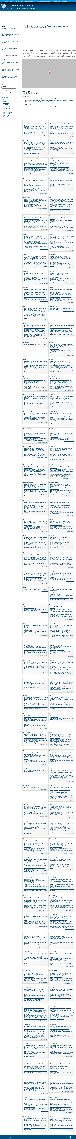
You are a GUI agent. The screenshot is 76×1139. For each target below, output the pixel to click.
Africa (50, 121)
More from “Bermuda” (70, 189)
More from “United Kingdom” (69, 1112)
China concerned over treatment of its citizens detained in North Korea (34, 684)
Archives (3, 92)
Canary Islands (52, 215)
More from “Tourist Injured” (43, 910)
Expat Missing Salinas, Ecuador (31, 416)
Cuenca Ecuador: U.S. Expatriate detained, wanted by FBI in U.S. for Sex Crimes (60, 366)
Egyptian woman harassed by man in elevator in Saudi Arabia (61, 887)
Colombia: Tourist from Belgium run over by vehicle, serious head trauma (34, 276)
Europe (25, 359)
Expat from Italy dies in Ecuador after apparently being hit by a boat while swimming (61, 382)
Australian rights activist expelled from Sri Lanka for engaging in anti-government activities (35, 808)
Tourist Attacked (53, 839)
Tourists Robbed (53, 1043)
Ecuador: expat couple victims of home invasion (35, 455)
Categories (3, 86)
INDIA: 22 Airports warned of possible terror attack (35, 544)
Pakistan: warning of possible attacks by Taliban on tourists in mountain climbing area (36, 698)
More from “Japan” (45, 583)
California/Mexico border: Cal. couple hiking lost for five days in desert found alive (62, 663)
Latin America (52, 587)
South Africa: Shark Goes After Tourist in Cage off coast (61, 771)
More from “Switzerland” (70, 817)
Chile (50, 234)
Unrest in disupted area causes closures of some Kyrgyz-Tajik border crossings (35, 203)
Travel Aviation (27, 1061)
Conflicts (51, 271)
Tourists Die (52, 987)
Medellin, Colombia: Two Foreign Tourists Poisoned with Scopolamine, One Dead (33, 274)
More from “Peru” (71, 709)
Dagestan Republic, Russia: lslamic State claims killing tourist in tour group (35, 753)
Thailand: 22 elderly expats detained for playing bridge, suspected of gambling (61, 368)
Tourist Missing (53, 914)
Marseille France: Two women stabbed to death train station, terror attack (35, 504)
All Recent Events (30, 1)
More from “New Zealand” (43, 672)
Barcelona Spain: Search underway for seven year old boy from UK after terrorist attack (61, 795)
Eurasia (51, 342)
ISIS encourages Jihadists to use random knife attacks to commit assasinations (61, 1110)
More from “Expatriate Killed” (69, 407)
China (24, 254)
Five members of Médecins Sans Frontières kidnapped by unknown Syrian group (60, 281)
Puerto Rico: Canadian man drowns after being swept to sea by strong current (61, 740)
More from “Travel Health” (69, 1075)
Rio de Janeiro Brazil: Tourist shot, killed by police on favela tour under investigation (61, 200)
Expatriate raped (53, 411)
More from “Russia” (44, 764)
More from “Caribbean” (44, 249)
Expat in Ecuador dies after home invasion (60, 383)
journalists (51, 571)
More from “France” (44, 514)
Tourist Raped (26, 933)
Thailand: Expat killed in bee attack (32, 383)
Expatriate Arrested (53, 359)
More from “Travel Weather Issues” (68, 1091)
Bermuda (51, 178)
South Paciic (26, 785)
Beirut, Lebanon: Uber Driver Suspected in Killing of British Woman (61, 397)
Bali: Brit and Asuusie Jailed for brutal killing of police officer (60, 538)
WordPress (71, 1137)
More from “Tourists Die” (70, 999)
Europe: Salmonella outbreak (31, 879)
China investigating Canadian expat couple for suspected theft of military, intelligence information (35, 263)
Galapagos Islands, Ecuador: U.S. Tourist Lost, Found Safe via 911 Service (35, 326)
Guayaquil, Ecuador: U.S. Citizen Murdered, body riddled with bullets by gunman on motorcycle (35, 331)
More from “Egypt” (71, 335)
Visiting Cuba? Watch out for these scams (33, 314)
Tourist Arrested (43, 27)
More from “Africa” (71, 136)
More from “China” (45, 266)
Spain (50, 785)
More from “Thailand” (70, 833)
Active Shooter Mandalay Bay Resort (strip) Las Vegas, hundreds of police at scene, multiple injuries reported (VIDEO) (35, 1123)
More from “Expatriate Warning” (42, 457)
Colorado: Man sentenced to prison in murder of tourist (10, 38)
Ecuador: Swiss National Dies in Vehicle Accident (61, 385)
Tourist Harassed (53, 877)
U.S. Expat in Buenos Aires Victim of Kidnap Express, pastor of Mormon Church (34, 152)
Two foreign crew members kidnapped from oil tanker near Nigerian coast (34, 489)
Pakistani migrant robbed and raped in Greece (34, 529)
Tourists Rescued (27, 1043)
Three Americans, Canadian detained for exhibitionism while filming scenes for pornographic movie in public (36, 244)
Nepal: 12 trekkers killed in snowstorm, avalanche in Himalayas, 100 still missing (61, 649)
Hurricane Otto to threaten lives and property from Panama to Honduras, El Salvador (35, 1086)
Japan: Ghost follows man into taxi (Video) (34, 575)
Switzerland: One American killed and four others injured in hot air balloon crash (61, 813)
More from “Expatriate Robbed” (42, 442)
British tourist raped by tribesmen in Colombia (60, 1036)
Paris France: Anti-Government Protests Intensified (36, 361)
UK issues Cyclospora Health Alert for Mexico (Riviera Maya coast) (34, 881)
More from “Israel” (45, 566)
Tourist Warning (53, 970)
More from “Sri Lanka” (44, 816)
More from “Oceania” (70, 691)
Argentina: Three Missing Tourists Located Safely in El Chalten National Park (35, 145)
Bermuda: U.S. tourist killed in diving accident (60, 183)
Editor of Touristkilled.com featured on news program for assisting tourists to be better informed (35, 1082)
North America (52, 660)
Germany (51, 500)
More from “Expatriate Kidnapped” (42, 407)
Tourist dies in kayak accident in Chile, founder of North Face (61, 243)
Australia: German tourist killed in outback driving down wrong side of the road (61, 171)
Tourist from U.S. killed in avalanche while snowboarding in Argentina (33, 150)
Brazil (50, 197)
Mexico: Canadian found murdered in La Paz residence (60, 403)
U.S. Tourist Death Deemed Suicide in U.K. (34, 974)
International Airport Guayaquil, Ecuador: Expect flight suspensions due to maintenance (35, 333)
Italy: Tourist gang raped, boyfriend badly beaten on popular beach (35, 906)
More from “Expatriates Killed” (69, 495)
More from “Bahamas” (44, 193)
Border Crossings (27, 197)
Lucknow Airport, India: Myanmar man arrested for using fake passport (41, 106)
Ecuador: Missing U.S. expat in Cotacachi (33, 420)
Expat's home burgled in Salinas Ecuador (33, 448)
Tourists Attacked (27, 987)
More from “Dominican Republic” (68, 311)
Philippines (26, 713)
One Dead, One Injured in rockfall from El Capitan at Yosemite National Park (35, 1126)
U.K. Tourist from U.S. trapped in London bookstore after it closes (59, 961)
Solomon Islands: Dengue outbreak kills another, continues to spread (35, 771)
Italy (50, 552)
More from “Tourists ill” (44, 1020)
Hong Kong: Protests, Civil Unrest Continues (34, 261)
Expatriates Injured (53, 464)
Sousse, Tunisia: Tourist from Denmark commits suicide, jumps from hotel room (35, 973)
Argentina (25, 140)
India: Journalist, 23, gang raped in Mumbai (60, 418)
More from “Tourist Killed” (43, 926)
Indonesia (51, 535)
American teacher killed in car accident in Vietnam (61, 1128)
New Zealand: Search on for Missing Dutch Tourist (35, 665)
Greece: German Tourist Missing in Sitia (33, 526)
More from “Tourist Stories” (69, 966)
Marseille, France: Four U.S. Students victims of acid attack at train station (35, 507)
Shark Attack (52, 751)
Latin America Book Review (9, 110)
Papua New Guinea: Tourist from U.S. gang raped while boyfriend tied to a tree (35, 161)
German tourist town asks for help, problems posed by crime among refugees (60, 508)
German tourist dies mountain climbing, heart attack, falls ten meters (34, 868)
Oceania (51, 679)
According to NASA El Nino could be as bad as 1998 (61, 1089)
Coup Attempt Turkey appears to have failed (34, 1072)
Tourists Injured (53, 1006)
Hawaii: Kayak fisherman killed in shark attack (60, 522)
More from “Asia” (71, 153)
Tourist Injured (26, 895)
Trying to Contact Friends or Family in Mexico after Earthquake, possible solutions (35, 632)
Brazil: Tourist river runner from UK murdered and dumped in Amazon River (61, 202)
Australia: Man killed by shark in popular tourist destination (61, 758)
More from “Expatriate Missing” (43, 422)
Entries (6, 103)
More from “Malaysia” (44, 612)
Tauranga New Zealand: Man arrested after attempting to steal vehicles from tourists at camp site (35, 667)
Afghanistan (26, 121)
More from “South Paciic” (43, 789)
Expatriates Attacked (28, 464)
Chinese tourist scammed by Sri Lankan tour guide (35, 809)
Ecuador (25, 323)
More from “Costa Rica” (44, 301)
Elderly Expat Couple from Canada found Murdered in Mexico (59, 488)
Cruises (51, 287)
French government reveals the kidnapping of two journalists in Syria (35, 494)
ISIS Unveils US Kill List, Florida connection (60, 274)
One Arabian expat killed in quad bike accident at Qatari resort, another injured (61, 470)
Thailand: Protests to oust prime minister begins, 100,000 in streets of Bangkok (35, 738)
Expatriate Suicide (53, 429)
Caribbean (25, 234)
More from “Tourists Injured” (69, 1020)
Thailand (51, 821)
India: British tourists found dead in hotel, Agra (60, 998)
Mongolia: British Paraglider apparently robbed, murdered (61, 151)
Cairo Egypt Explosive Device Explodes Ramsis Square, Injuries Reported (61, 332)
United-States (26, 1116)
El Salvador (26, 342)
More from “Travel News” (44, 1093)
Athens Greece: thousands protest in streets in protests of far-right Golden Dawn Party (35, 528)
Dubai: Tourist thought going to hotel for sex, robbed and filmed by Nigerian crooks (60, 631)
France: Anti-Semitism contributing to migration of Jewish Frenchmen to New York (61, 458)
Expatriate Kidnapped (28, 394)
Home (6, 1)
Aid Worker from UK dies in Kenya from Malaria (35, 589)
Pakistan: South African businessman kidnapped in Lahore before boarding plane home (35, 707)
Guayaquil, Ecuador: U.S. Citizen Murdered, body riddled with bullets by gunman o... (10, 80)
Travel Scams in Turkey (29, 1107)
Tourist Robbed (53, 933)
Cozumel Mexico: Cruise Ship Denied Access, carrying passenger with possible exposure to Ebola (60, 294)
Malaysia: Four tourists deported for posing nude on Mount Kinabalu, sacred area (35, 167)
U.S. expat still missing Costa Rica (32, 419)
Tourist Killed (26, 914)
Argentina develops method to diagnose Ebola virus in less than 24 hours (34, 148)
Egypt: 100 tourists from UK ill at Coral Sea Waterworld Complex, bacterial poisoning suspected (34, 884)
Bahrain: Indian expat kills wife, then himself (60, 439)
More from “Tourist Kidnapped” (69, 910)
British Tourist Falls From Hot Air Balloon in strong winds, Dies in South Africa (61, 127)
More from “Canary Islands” (69, 230)
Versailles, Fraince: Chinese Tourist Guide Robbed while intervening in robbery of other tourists (61, 1053)
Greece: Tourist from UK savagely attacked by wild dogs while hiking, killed (35, 366)
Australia (51, 159)
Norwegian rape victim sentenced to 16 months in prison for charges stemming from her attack (61, 420)
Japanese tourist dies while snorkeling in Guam (61, 681)
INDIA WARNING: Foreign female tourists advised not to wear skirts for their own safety (35, 546)
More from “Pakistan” (44, 709)
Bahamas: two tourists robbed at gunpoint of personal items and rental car (34, 186)
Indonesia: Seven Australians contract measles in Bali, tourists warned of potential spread (35, 1011)
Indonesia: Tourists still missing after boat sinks (61, 544)
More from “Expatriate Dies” (69, 390)
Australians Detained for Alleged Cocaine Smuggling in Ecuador (33, 851)
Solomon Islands (27, 768)
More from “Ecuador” (44, 338)
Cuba (24, 306)
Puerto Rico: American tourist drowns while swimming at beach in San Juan (60, 742)
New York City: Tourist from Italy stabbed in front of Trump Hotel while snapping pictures (61, 851)
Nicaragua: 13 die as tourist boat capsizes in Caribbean (60, 991)
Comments (6, 104)
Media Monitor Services (44, 1)
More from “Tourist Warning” (69, 983)
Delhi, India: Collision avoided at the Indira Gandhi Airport (38, 101)
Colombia (25, 271)
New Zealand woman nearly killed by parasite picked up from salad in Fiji (60, 689)
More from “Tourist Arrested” (43, 853)
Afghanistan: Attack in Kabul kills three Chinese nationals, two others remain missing (35, 129)
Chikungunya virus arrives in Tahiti (32, 787)
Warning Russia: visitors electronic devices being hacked (35, 758)
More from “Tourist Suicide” (43, 982)
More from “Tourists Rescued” (43, 1057)
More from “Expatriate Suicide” (69, 441)
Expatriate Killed (53, 394)
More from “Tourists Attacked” (43, 1002)
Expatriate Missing (27, 411)
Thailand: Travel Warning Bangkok (32, 743)
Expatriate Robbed (27, 429)
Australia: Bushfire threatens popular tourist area (61, 1087)
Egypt (50, 323)
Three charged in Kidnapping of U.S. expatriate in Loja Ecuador (35, 397)
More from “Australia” (70, 173)
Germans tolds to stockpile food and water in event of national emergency (61, 513)
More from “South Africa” (70, 781)
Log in (4, 101)
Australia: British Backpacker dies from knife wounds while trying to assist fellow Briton (60, 166)
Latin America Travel (7, 113)
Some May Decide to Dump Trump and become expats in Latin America (35, 1089)
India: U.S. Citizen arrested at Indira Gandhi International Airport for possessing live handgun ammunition (49, 100)
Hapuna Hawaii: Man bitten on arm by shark (60, 521)
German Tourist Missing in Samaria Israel (33, 562)
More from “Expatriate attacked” (42, 390)
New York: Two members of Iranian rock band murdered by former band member (60, 431)
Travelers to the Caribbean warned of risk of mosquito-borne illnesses (34, 1008)
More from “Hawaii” (70, 531)
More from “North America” (69, 675)
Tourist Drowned (53, 857)
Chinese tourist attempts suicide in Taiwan (34, 980)
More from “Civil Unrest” (70, 267)
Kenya (24, 587)
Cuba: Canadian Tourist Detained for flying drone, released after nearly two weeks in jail (35, 312)
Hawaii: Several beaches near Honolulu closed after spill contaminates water (61, 529)
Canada (25, 215)
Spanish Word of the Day (8, 116)
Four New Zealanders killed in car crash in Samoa (61, 682)
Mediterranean (52, 604)
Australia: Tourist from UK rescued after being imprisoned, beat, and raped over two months (60, 161)
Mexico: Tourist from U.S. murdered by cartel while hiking (10, 35)
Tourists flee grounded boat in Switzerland (59, 806)
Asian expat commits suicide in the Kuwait (60, 438)
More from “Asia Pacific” (44, 174)
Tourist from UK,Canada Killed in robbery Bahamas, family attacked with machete (33, 181)
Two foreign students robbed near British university (35, 440)
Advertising (19, 1)
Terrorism (25, 821)
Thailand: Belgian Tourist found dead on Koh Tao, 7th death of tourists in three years (61, 825)
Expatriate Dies (53, 376)
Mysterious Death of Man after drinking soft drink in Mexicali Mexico (36, 629)
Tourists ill (25, 1006)
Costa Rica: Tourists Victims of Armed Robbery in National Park (10, 45)
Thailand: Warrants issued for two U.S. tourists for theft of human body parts (61, 959)
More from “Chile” (71, 250)
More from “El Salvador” (44, 345)
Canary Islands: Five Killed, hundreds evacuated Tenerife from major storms (61, 221)
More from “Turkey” (44, 1111)
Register (64, 1)
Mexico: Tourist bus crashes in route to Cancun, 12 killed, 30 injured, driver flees (35, 1037)
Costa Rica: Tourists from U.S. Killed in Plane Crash (34, 293)
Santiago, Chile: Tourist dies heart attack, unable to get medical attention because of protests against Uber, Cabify (62, 240)
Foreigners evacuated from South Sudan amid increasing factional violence (34, 1053)
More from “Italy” (71, 567)
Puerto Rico (52, 732)
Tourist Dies (26, 857)
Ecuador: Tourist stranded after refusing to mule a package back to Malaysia (35, 607)
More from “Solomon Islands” (43, 773)
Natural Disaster (27, 642)
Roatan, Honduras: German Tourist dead (59, 862)
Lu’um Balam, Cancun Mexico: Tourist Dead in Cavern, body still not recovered (60, 860)
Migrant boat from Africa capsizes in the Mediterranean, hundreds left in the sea (59, 476)
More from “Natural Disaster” (43, 655)
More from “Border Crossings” (43, 208)
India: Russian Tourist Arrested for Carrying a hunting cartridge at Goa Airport (42, 98)
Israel (24, 552)
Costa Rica (25, 287)
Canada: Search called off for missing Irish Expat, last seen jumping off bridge (35, 221)
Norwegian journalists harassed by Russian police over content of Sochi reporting (61, 880)
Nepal (50, 642)
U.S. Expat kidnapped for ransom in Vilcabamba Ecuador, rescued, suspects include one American (35, 404)
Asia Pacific (26, 159)
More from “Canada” (44, 229)
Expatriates (52, 446)
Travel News (26, 1079)
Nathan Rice (21, 1137)
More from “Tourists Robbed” (69, 1056)
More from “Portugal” (70, 721)
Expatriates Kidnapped (28, 482)
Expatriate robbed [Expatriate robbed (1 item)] (4, 97)
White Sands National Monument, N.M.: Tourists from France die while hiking (61, 996)
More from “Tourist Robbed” (69, 947)
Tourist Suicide (26, 970)
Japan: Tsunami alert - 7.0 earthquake (33, 577)
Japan (24, 571)
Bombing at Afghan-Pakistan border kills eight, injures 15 (34, 133)
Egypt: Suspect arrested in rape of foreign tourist (61, 334)
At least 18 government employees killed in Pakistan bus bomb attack (34, 705)
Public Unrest (26, 732)
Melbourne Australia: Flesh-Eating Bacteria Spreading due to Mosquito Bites (60, 169)
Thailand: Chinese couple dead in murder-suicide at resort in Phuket (35, 979)
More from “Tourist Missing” (69, 929)
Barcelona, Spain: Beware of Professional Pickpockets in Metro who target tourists (59, 945)
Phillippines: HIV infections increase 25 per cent (35, 721)
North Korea (26, 679)
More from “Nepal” (71, 656)
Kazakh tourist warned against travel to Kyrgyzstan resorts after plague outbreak (61, 346)
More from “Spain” (71, 800)
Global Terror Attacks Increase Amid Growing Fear (35, 830)
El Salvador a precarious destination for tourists (35, 344)
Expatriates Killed (53, 482)
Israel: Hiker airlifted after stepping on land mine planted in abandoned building (61, 617)
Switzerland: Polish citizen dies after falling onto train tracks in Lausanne (61, 808)
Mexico (25, 623)
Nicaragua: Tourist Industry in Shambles (59, 256)
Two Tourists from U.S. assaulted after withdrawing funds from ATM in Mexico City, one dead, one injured (35, 993)
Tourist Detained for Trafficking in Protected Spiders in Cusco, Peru (60, 594)
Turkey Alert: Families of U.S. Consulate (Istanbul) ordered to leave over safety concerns (61, 636)
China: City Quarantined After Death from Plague (35, 264)
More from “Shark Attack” (69, 763)
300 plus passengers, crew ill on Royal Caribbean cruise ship (35, 887)
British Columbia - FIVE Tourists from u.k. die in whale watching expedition (35, 227)
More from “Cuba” (45, 319)
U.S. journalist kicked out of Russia (32, 760)
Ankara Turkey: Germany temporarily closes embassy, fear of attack (34, 1109)
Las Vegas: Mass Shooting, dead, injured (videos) (61, 989)
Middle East (52, 623)
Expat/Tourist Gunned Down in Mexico (59, 484)
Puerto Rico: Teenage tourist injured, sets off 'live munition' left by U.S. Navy (61, 745)
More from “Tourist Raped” (43, 947)
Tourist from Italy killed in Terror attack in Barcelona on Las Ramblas (59, 793)
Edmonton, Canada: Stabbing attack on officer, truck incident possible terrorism (35, 218)
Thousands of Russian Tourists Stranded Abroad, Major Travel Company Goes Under (35, 756)
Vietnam (51, 1116)
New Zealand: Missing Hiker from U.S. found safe (35, 662)
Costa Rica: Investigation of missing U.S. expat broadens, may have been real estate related (35, 418)
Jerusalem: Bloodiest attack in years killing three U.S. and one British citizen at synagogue (35, 558)
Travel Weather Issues (54, 1079)
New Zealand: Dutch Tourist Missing (32, 663)
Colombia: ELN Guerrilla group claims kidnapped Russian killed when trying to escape (35, 279)
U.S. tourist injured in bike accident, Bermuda (60, 186)
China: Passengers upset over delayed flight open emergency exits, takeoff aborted (35, 257)
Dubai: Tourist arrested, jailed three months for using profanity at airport (60, 628)
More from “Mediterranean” (69, 619)
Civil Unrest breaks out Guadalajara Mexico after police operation (61, 262)
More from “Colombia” (44, 283)
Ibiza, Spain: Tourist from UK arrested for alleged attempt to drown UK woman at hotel (61, 788)
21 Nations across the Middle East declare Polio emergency (35, 648)
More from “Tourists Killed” (43, 1039)
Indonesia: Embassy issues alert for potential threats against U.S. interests (60, 543)
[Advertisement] (59, 15)
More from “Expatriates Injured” (68, 478)
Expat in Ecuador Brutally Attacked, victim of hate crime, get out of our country (35, 382)
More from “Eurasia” (70, 355)
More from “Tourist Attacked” (69, 853)
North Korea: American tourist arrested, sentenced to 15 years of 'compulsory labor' (35, 686)
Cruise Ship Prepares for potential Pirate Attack (61, 289)
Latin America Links (7, 112)
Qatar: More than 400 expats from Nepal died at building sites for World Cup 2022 (61, 493)
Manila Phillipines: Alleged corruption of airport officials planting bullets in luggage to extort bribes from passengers (35, 164)
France (25, 500)
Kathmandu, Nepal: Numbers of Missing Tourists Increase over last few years (61, 146)
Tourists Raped (52, 1024)
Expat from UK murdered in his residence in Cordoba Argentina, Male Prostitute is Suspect (34, 143)
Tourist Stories (52, 951)
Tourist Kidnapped (53, 895)
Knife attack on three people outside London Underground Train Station (60, 976)
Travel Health (52, 1061)
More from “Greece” (44, 531)
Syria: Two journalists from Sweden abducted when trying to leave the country (60, 579)
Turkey (25, 1097)
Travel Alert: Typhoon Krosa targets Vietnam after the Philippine (61, 1126)
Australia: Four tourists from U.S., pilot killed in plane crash (60, 164)
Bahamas (25, 178)
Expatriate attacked (27, 376)
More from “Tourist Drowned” (69, 869)
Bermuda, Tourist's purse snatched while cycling (61, 188)
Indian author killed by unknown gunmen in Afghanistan (34, 127)
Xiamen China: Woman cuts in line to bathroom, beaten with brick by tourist (35, 259)
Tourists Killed (26, 1024)
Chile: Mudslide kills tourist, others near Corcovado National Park (9, 73)
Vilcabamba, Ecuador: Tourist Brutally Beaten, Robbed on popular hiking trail (34, 328)
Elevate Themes (67, 1137)
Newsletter (56, 1)
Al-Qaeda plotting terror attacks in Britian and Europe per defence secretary (60, 1107)
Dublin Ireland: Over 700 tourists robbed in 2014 (61, 1055)
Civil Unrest (52, 254)
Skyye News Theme (13, 1137)
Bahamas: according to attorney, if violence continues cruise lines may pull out (34, 188)
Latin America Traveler (8, 115)
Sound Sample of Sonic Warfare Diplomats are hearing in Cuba (61, 979)
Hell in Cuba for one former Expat (32, 241)
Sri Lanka (25, 804)
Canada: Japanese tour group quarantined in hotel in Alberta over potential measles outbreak (35, 1016)
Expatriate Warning (27, 446)
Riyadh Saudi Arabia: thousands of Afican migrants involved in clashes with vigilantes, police (35, 471)
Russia (24, 751)
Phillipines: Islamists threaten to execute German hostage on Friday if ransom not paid (35, 170)
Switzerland (52, 804)
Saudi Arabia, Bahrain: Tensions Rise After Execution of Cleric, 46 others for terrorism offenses (60, 258)
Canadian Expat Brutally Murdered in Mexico (34, 449)
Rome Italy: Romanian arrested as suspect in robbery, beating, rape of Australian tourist (60, 562)
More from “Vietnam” (70, 1129)
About (11, 1)
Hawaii (51, 519)
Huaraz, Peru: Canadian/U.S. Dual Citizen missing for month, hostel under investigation (61, 596)
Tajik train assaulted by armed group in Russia (34, 473)
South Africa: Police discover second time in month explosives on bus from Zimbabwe (61, 777)
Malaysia (25, 604)
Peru (50, 695)
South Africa (52, 768)
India (39, 27)
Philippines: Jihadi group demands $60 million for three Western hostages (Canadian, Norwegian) (35, 720)
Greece (25, 519)
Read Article (47, 57)
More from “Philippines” (44, 728)
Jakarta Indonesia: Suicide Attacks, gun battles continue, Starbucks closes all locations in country (61, 540)
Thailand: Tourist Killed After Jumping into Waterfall (62, 142)
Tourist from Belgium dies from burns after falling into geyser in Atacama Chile (61, 245)
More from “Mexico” (44, 635)
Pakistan (25, 695)
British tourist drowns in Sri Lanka (32, 806)
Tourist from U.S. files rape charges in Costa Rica (35, 299)
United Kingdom (53, 1097)
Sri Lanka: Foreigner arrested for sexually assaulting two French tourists (59, 1029)
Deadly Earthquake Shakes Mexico (32, 634)
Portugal (51, 713)
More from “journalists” (70, 581)
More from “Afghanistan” (44, 135)
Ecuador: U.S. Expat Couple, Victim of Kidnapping (35, 406)
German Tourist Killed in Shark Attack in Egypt (60, 330)
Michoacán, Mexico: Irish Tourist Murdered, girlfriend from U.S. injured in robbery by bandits (35, 908)
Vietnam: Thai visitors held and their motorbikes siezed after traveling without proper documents (61, 1121)
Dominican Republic (54, 306)
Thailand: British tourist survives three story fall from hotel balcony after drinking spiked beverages (35, 889)
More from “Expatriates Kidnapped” (42, 496)
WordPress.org (6, 106)
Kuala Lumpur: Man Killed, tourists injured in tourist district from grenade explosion (36, 172)
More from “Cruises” (70, 302)
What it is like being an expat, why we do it (60, 454)
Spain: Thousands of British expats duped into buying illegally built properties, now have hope (35, 454)
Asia (50, 140)
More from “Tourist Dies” (44, 873)
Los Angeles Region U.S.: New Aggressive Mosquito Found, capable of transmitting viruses (61, 673)
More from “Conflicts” (70, 283)
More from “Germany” (70, 515)
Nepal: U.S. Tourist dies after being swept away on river (61, 654)
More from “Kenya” (45, 591)
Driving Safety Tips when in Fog (57, 1086)
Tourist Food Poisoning (28, 877)
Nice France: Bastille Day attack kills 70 (33, 1000)
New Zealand (26, 660)
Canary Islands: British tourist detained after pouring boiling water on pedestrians (60, 226)
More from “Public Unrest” (43, 744)
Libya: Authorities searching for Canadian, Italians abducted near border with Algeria (35, 485)
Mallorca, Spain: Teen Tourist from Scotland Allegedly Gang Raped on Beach (34, 368)
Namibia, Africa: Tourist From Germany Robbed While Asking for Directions (61, 124)
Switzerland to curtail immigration (31, 201)
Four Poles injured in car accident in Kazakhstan (61, 344)
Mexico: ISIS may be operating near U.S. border (35, 200)
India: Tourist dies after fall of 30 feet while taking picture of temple (35, 538)
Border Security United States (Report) (33, 199)
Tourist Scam (26, 951)
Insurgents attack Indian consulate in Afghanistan (35, 131)
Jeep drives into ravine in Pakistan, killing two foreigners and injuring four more (34, 703)
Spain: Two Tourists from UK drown (58, 863)
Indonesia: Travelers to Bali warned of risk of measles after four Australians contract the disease (35, 1018)
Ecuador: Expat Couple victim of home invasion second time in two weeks (35, 439)
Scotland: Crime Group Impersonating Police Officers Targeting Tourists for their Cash (34, 956)
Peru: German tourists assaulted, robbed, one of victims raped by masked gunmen (61, 1034)
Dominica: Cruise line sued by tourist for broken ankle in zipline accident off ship (35, 239)
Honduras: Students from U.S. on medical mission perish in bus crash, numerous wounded (61, 994)
